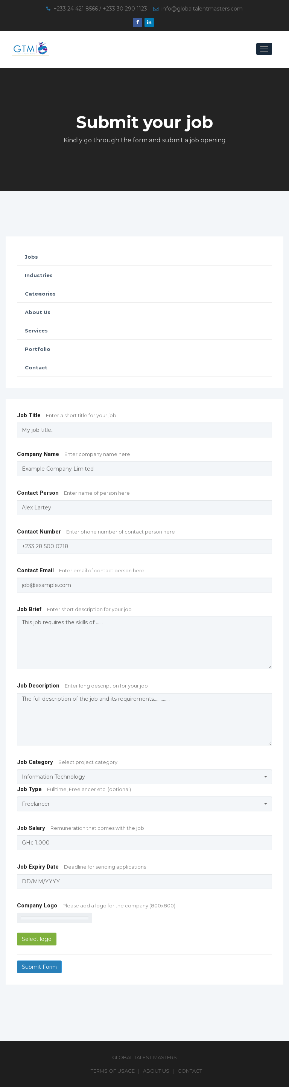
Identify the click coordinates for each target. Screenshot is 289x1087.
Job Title (66, 415)
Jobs (31, 257)
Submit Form (39, 967)
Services (36, 331)
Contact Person (73, 492)
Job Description (82, 685)
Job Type (74, 789)
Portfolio (37, 349)
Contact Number (96, 531)
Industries (39, 275)
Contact (36, 367)
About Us (37, 312)
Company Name (73, 454)
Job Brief (74, 609)
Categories (40, 294)
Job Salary (80, 828)
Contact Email (80, 570)
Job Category (67, 762)
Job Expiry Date (81, 866)
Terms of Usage (113, 1071)
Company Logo (96, 905)
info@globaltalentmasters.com (202, 8)
